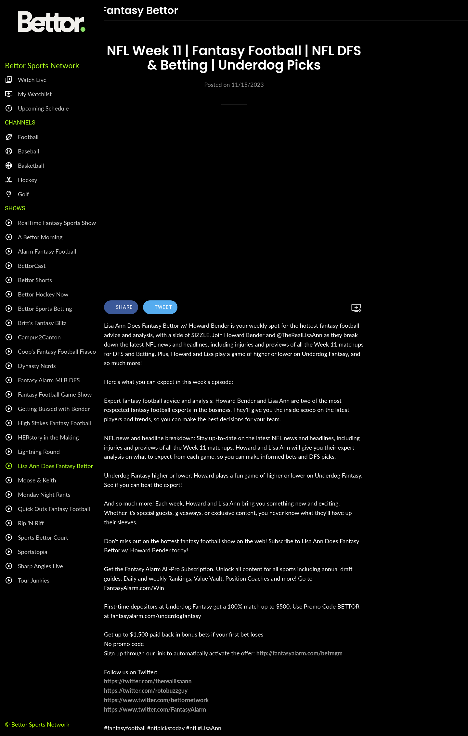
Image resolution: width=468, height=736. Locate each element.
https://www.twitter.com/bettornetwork (156, 699)
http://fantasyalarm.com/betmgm (299, 653)
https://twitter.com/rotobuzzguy (146, 690)
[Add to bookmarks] (356, 308)
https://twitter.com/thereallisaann (148, 681)
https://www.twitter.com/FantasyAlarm (155, 709)
